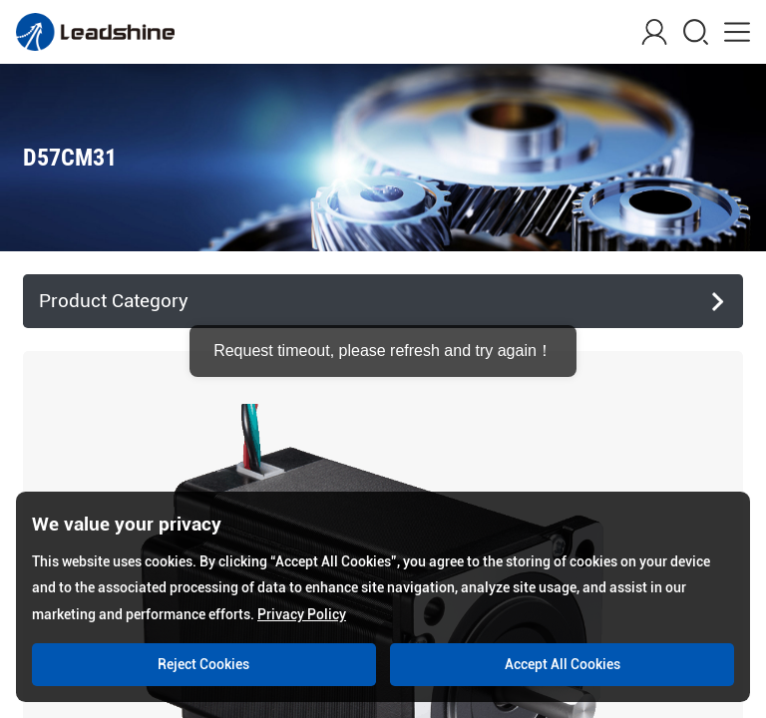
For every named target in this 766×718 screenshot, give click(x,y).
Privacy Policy (301, 614)
